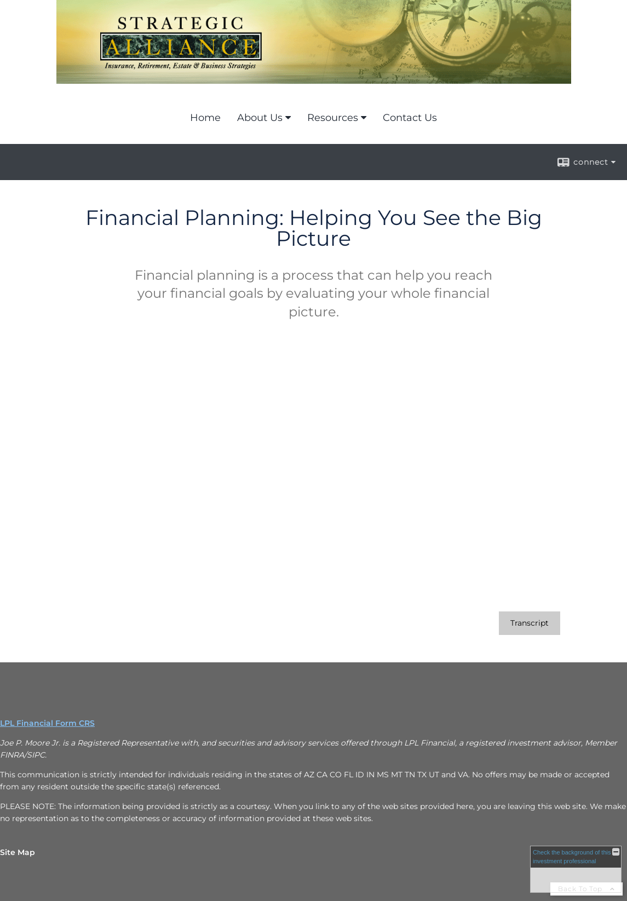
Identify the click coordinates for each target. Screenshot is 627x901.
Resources (332, 118)
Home (205, 118)
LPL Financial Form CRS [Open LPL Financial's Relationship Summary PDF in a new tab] (47, 723)
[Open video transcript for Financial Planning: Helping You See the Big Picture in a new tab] (529, 623)
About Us (260, 118)
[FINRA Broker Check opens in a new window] (576, 869)
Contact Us (410, 118)
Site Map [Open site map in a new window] (17, 852)
